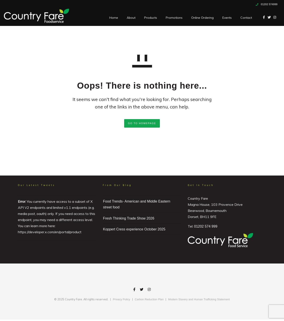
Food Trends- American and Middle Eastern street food (136, 204)
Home (110, 18)
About (128, 18)
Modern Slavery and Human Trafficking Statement (199, 299)
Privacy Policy (121, 299)
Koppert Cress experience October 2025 (134, 229)
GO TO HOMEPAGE (142, 123)
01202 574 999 (205, 226)
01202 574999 (269, 4)
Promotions (171, 18)
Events (224, 18)
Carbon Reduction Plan (149, 299)
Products (147, 18)
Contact (243, 18)
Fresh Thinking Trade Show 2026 (128, 218)
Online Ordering (199, 18)
